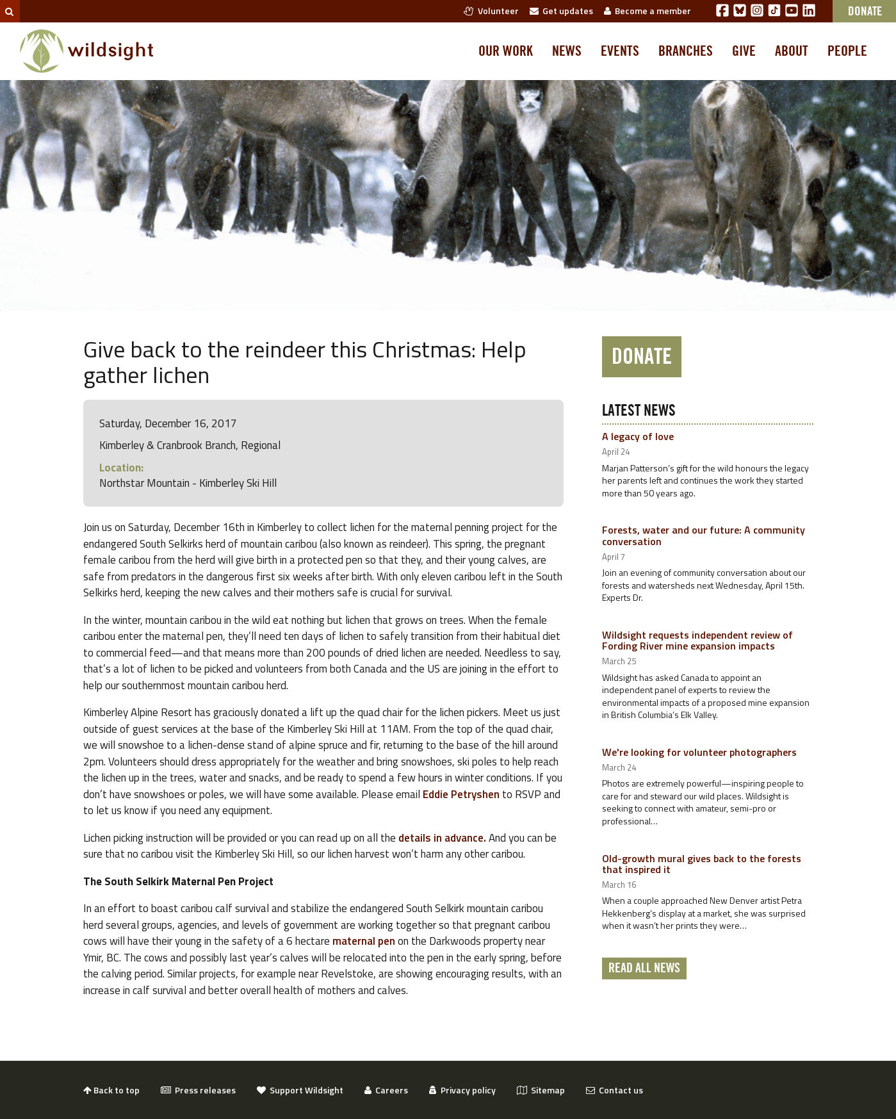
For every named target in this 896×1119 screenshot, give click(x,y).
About (791, 51)
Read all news (644, 968)
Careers (386, 1090)
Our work (505, 51)
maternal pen (363, 941)
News (567, 51)
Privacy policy (462, 1090)
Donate (642, 357)
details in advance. (442, 837)
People (847, 51)
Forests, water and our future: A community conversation (703, 535)
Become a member (647, 10)
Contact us (614, 1090)
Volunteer (491, 10)
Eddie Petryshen (461, 794)
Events (620, 51)
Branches (685, 51)
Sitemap (541, 1090)
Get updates (561, 10)
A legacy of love (638, 436)
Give (744, 51)
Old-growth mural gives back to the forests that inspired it (701, 864)
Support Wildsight (300, 1090)
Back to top (111, 1090)
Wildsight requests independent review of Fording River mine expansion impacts (697, 640)
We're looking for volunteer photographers (699, 752)
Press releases (198, 1090)
